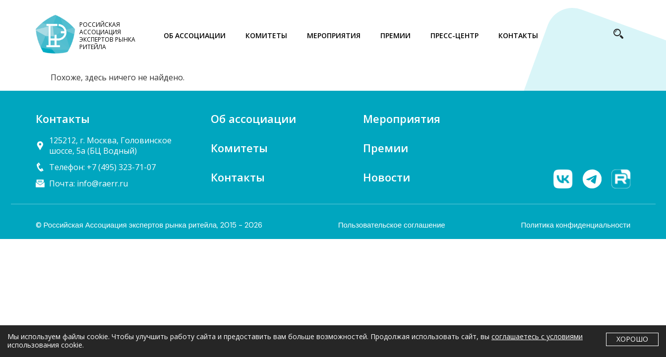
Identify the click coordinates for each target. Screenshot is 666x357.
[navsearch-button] (618, 36)
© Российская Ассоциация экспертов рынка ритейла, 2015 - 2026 (149, 225)
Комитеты (239, 147)
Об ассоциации (253, 118)
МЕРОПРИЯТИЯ (334, 35)
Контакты (238, 177)
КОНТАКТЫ (518, 35)
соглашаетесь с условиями (537, 336)
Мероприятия (401, 118)
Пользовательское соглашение (391, 225)
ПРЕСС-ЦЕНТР (454, 35)
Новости (386, 177)
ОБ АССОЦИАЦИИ (195, 35)
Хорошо (632, 339)
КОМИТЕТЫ (266, 35)
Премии (385, 147)
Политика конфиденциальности (575, 225)
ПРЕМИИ (395, 35)
